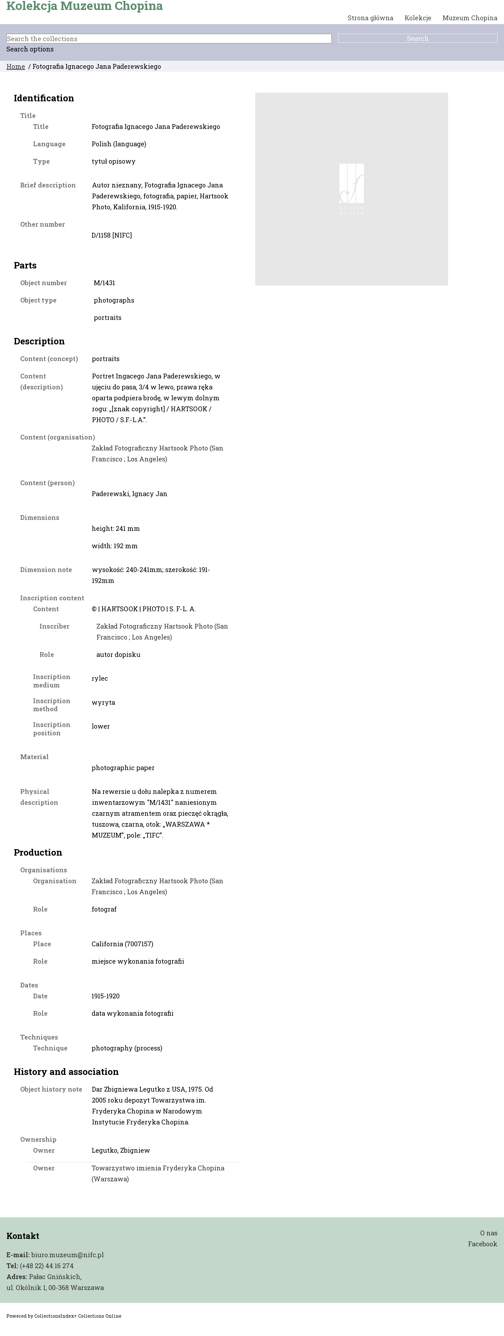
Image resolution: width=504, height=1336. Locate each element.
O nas (489, 1233)
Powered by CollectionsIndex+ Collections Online (64, 1316)
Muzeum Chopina (470, 18)
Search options (30, 49)
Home (15, 66)
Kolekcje (418, 18)
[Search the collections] (169, 38)
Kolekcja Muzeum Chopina (84, 5)
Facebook (483, 1244)
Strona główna (370, 18)
